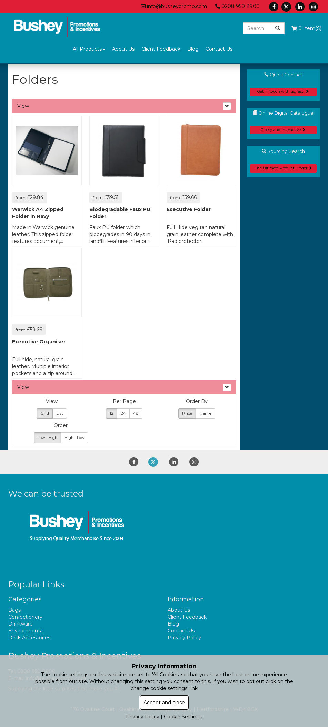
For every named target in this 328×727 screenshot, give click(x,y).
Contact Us (219, 49)
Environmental (26, 631)
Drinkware (20, 624)
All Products (89, 49)
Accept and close (164, 702)
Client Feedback (160, 49)
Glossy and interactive (283, 129)
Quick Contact (283, 74)
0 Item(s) (306, 28)
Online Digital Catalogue (283, 113)
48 (136, 413)
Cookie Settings (183, 717)
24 (123, 413)
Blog (193, 49)
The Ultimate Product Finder (283, 168)
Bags (14, 610)
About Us (123, 49)
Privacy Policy (184, 638)
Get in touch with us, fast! (283, 91)
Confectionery (25, 617)
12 (111, 413)
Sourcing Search (283, 151)
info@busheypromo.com (174, 6)
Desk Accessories (29, 638)
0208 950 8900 (237, 6)
